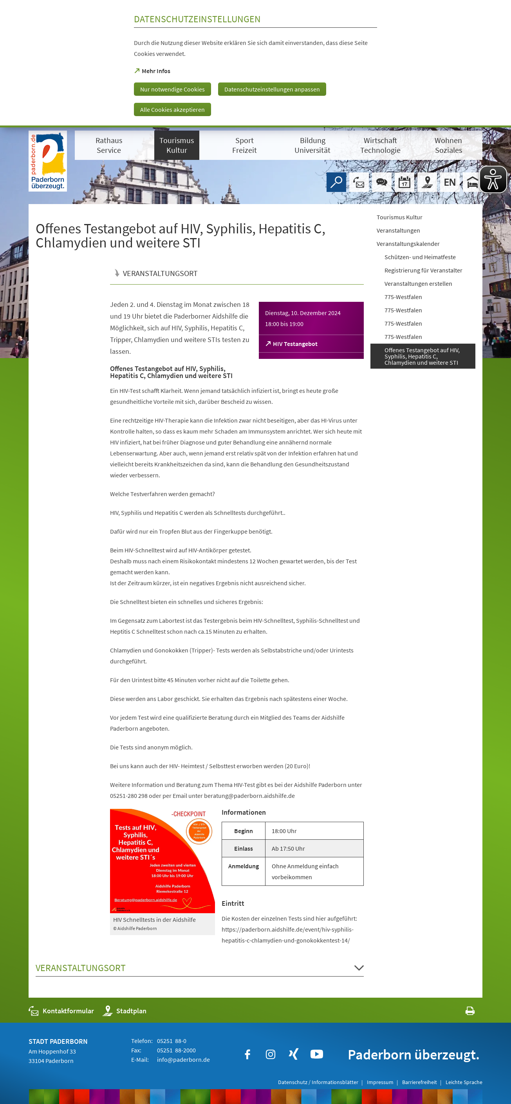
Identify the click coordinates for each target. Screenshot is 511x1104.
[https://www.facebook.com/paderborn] (247, 1054)
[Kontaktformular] (359, 182)
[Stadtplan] (427, 182)
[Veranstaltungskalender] (404, 182)
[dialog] (255, 63)
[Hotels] (472, 182)
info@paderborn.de (183, 1059)
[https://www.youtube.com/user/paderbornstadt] (317, 1054)
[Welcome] (450, 182)
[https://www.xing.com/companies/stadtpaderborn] (293, 1054)
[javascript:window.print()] (463, 1012)
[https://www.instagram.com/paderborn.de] (270, 1054)
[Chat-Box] (382, 182)
